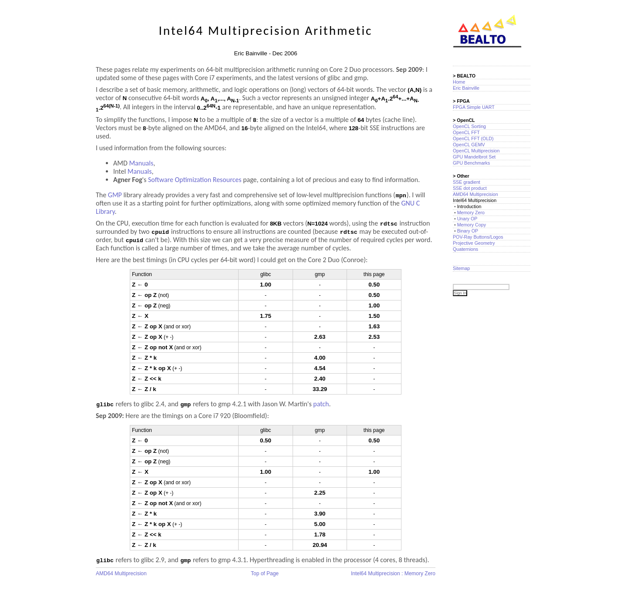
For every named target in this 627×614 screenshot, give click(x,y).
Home (459, 81)
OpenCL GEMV (469, 144)
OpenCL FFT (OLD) (473, 138)
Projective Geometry (474, 243)
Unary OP (467, 218)
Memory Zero (471, 212)
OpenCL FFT (466, 132)
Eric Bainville (466, 88)
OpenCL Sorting (469, 126)
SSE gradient (466, 182)
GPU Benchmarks (471, 162)
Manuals (141, 163)
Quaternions (465, 249)
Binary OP (468, 230)
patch (321, 404)
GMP (115, 195)
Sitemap (461, 268)
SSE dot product (470, 188)
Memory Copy (471, 224)
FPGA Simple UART (474, 107)
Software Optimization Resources (195, 179)
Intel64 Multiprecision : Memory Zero (393, 573)
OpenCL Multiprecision (476, 150)
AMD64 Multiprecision (121, 573)
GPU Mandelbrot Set (474, 156)
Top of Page (265, 573)
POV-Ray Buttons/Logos (478, 237)
